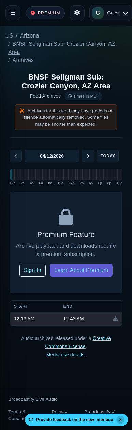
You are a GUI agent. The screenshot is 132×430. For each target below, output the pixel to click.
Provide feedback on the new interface (71, 419)
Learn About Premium (81, 270)
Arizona (29, 36)
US (9, 36)
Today (108, 156)
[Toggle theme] (77, 12)
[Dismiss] (120, 420)
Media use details (65, 354)
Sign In (32, 270)
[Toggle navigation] (12, 12)
